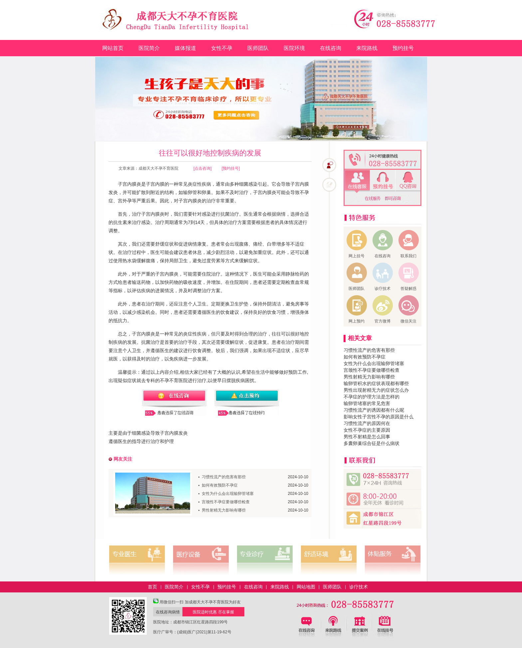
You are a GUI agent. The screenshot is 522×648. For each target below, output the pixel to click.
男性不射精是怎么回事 (367, 436)
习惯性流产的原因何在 (367, 423)
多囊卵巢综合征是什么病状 (371, 443)
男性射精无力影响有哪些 (224, 510)
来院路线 (367, 48)
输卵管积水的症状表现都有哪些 (376, 383)
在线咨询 (330, 48)
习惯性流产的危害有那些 (224, 477)
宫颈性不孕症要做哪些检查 (226, 502)
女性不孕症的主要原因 (367, 430)
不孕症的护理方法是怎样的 (371, 396)
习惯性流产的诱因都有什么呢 (374, 410)
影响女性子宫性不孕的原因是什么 (378, 416)
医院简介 (149, 48)
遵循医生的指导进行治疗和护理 (141, 441)
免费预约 (382, 181)
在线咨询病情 (168, 612)
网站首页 (113, 48)
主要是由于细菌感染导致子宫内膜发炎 (148, 433)
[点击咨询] (202, 168)
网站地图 (306, 586)
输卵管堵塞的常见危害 (367, 403)
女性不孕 (221, 48)
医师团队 (258, 48)
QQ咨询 (407, 181)
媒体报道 (185, 48)
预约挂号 (403, 48)
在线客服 (357, 181)
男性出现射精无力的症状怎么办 (376, 390)
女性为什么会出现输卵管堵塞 (228, 493)
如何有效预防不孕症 (220, 485)
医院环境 (294, 48)
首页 (152, 586)
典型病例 (367, 635)
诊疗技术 (358, 586)
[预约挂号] (231, 168)
